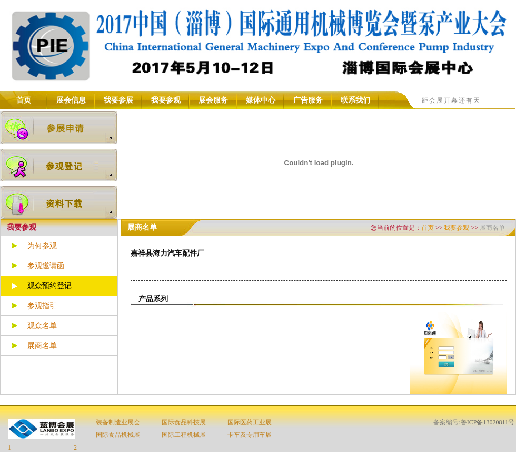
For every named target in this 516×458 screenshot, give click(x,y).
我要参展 (118, 100)
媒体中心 (260, 100)
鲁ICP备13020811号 (487, 422)
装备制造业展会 (118, 422)
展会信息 (71, 100)
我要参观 (166, 100)
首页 (23, 100)
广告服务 (308, 100)
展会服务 (213, 100)
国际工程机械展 (184, 435)
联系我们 (355, 100)
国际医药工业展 (249, 422)
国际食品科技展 (184, 422)
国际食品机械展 (118, 435)
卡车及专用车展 (249, 435)
